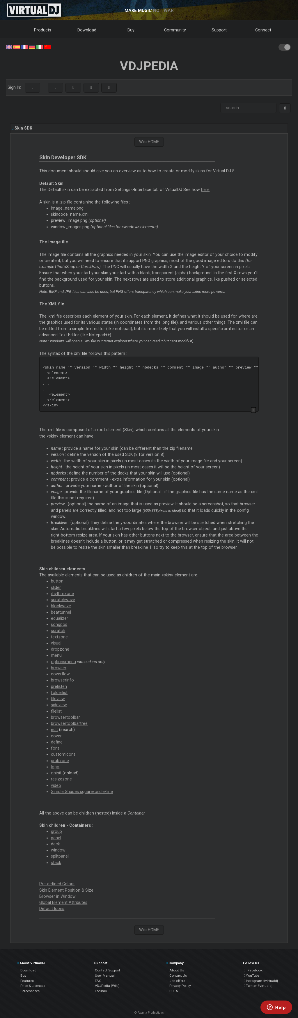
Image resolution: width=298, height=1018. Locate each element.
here (205, 189)
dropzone (60, 649)
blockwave (61, 605)
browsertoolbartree (69, 723)
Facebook (253, 970)
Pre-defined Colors (56, 883)
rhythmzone (62, 593)
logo (55, 766)
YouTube (251, 975)
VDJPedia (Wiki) (107, 986)
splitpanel (60, 856)
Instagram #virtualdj (261, 981)
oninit (56, 773)
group (56, 831)
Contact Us (178, 975)
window (58, 850)
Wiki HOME (149, 141)
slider (56, 587)
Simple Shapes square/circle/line (82, 791)
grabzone (60, 760)
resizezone (61, 779)
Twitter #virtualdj (258, 986)
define (57, 742)
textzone (59, 637)
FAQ (98, 981)
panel (56, 837)
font (55, 748)
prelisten (59, 686)
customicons (63, 754)
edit (54, 729)
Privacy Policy (180, 986)
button (57, 581)
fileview (58, 698)
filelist (56, 711)
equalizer (59, 618)
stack (56, 862)
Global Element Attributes (63, 902)
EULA (173, 991)
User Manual (105, 975)
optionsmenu (63, 661)
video (56, 785)
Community (175, 30)
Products (42, 30)
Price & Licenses (32, 986)
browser (58, 667)
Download (86, 30)
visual (56, 643)
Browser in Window (57, 896)
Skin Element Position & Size (66, 890)
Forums (101, 991)
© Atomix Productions (149, 1013)
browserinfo (62, 680)
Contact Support (107, 970)
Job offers (177, 981)
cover (56, 736)
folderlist (59, 692)
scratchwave (63, 599)
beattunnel (61, 612)
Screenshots (30, 991)
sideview (59, 704)
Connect (263, 30)
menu (56, 655)
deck (55, 844)
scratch (58, 630)
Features (27, 981)
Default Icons (51, 908)
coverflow (60, 674)
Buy (130, 30)
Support (219, 30)
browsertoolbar (65, 717)
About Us (176, 970)
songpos (59, 624)
